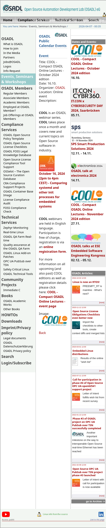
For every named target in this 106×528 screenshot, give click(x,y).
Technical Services (10, 220)
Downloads (11, 321)
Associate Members (16, 98)
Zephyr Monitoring (15, 228)
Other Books (11, 309)
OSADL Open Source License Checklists (16, 145)
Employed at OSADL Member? (16, 108)
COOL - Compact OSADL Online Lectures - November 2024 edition (87, 210)
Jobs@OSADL (12, 62)
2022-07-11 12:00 (79, 376)
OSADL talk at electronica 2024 (86, 171)
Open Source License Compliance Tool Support (17, 163)
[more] (101, 303)
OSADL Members (16, 88)
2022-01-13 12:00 (79, 415)
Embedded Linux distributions (82, 352)
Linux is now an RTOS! (86, 282)
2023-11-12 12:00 (79, 307)
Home (37, 20)
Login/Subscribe (92, 20)
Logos (7, 66)
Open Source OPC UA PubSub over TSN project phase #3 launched (87, 472)
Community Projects (12, 282)
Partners (9, 57)
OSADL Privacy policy (17, 351)
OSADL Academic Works (14, 302)
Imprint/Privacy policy (61, 20)
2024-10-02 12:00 (79, 278)
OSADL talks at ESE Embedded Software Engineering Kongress (88, 249)
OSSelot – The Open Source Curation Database (16, 175)
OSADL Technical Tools (18, 274)
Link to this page (97, 519)
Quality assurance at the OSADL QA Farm (16, 246)
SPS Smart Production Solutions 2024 (88, 144)
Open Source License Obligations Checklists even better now (86, 314)
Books (7, 295)
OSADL (7, 38)
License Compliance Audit (16, 201)
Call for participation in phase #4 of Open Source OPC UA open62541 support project (87, 384)
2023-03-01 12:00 (79, 347)
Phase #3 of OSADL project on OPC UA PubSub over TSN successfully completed (86, 423)
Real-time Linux (13, 232)
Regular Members (15, 93)
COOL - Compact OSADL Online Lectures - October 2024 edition (86, 64)
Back (42, 333)
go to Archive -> (95, 501)
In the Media (11, 53)
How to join (10, 48)
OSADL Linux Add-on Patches (17, 255)
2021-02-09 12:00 (79, 465)
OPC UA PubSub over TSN (17, 263)
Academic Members (16, 102)
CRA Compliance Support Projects (14, 185)
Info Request (11, 71)
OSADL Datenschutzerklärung (18, 344)
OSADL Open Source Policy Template (16, 136)
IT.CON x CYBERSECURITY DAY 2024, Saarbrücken (87, 104)
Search (7, 356)
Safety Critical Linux (16, 269)
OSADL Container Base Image (18, 193)
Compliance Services (12, 127)
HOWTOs (9, 314)
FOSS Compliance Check (14, 209)
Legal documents (14, 338)
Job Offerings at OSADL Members (18, 117)
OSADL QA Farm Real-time (17, 238)
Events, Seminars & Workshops (47, 26)
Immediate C (11, 290)
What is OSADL (13, 44)
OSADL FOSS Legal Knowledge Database (17, 153)
